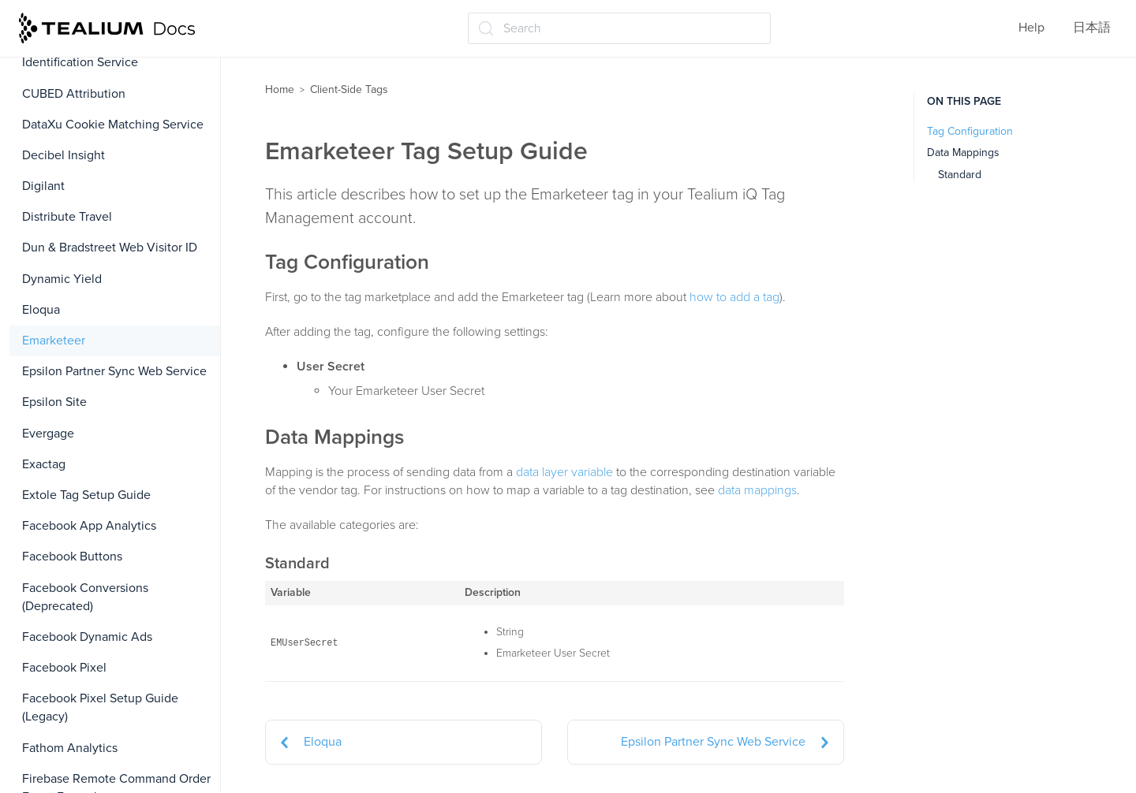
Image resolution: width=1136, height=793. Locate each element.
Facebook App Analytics (89, 526)
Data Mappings (963, 152)
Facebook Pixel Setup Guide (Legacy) (100, 707)
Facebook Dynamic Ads (87, 637)
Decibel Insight (63, 155)
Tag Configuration (970, 131)
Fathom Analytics (70, 748)
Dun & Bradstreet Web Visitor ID (109, 247)
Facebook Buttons (72, 556)
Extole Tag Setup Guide (86, 495)
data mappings (757, 490)
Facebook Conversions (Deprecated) (85, 597)
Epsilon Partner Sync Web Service (114, 371)
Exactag (43, 464)
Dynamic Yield (62, 279)
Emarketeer (53, 340)
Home (279, 89)
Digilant (43, 186)
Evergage (48, 433)
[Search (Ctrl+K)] (619, 28)
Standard (959, 174)
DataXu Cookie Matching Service (113, 124)
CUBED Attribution (73, 94)
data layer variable (564, 472)
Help (1031, 27)
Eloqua (41, 310)
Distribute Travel (67, 217)
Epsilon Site (54, 402)
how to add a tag (734, 297)
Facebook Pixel (64, 668)
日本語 (1092, 27)
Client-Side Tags (349, 89)
